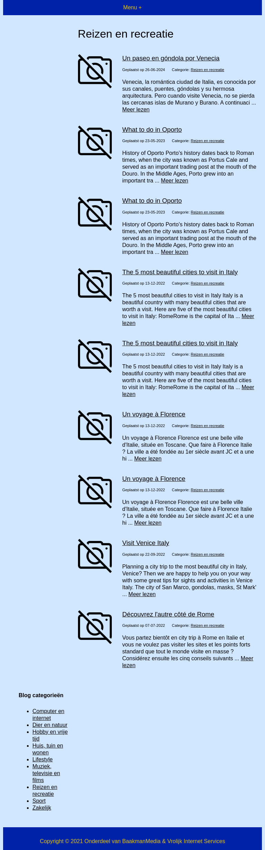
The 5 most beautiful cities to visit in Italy (180, 272)
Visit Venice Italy (145, 542)
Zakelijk (41, 808)
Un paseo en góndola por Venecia (170, 58)
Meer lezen (135, 109)
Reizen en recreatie (207, 70)
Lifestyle (42, 759)
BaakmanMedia (141, 841)
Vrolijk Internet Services (196, 841)
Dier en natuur (49, 725)
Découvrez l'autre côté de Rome (168, 614)
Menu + (132, 7)
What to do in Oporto (152, 129)
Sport (39, 801)
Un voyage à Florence (153, 414)
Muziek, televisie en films (46, 773)
